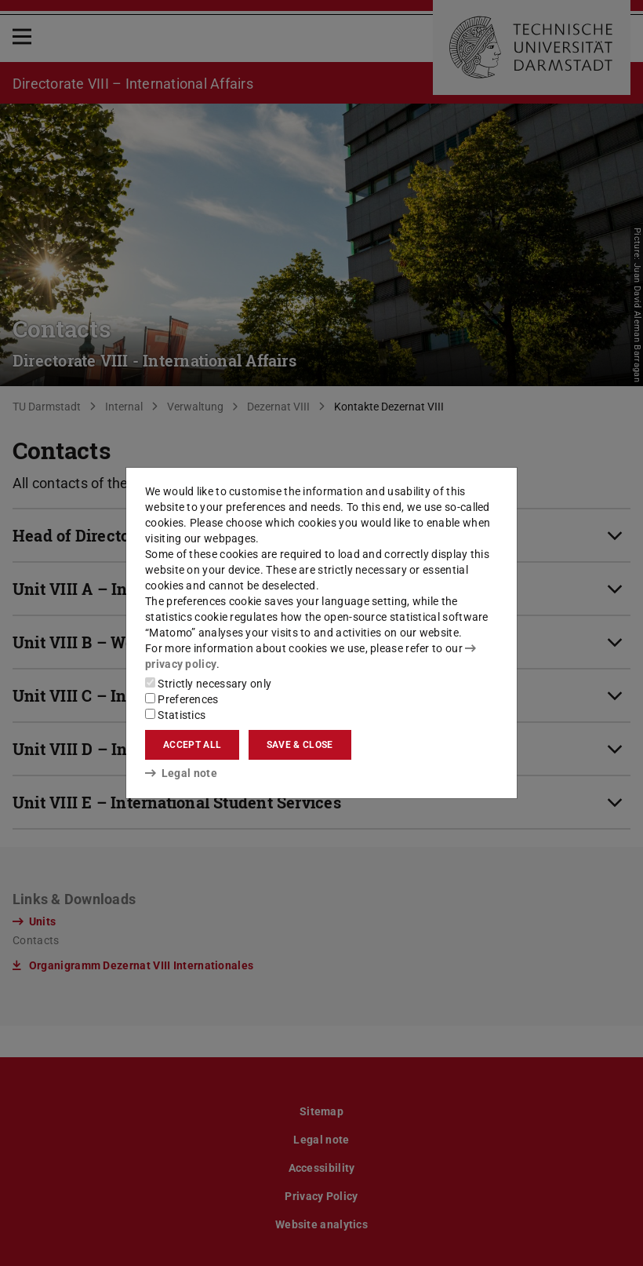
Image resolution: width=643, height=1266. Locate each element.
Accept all (192, 744)
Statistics (175, 715)
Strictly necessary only (208, 683)
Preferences (182, 699)
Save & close (300, 744)
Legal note (181, 773)
